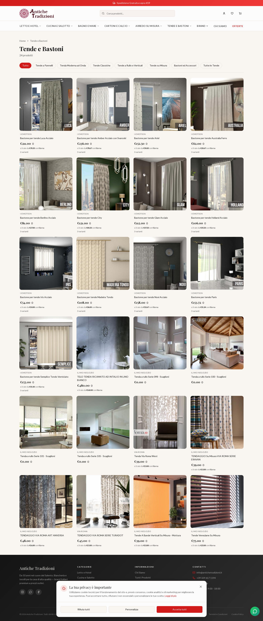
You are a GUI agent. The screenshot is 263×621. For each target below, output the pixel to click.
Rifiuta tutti (83, 609)
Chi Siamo (220, 26)
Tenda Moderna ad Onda (73, 65)
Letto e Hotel (30, 25)
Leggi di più (170, 595)
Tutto (25, 65)
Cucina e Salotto (59, 25)
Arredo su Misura (149, 25)
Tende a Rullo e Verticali (130, 65)
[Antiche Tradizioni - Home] (36, 13)
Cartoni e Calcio (117, 25)
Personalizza (131, 609)
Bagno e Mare (88, 25)
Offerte (237, 26)
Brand (202, 25)
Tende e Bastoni (179, 25)
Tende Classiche (101, 65)
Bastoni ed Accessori (185, 65)
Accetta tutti (180, 609)
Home (22, 40)
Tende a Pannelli (44, 65)
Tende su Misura (158, 65)
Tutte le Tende (211, 65)
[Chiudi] (200, 586)
